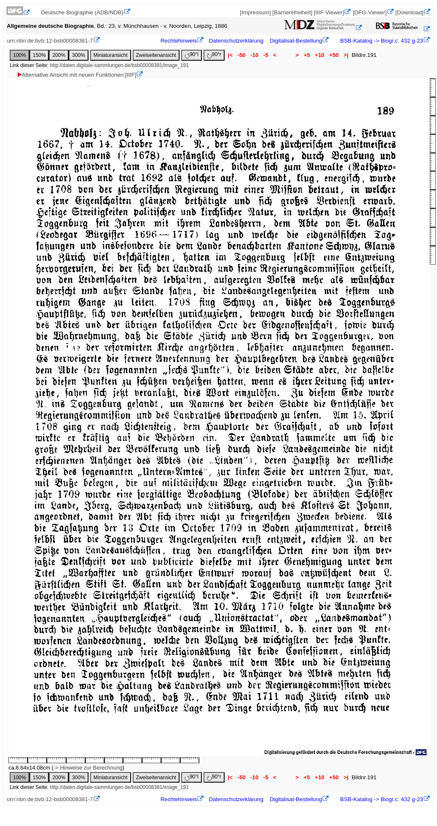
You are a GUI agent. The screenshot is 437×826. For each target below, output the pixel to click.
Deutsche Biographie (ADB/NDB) (82, 12)
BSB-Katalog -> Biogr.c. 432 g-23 (381, 41)
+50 (333, 55)
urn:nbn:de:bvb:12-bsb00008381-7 (50, 41)
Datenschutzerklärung (236, 41)
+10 (319, 55)
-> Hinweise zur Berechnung (88, 767)
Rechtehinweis (179, 41)
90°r (214, 55)
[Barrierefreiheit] (292, 12)
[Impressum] (255, 12)
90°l (191, 55)
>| (346, 55)
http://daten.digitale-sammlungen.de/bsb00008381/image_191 (119, 65)
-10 (254, 55)
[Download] (409, 12)
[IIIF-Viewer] (329, 12)
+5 (307, 55)
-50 (241, 55)
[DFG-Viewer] (369, 12)
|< (230, 55)
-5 (266, 55)
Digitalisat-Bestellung (296, 41)
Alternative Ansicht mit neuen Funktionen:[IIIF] (76, 75)
